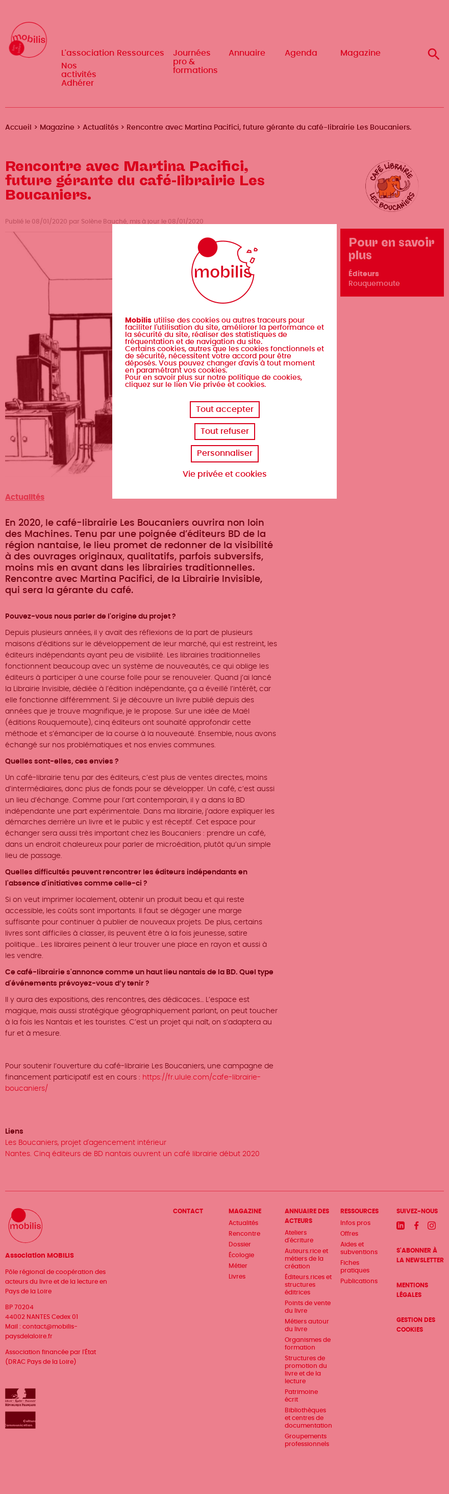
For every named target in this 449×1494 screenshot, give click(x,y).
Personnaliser (225, 453)
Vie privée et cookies (225, 474)
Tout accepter (225, 409)
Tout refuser (225, 431)
